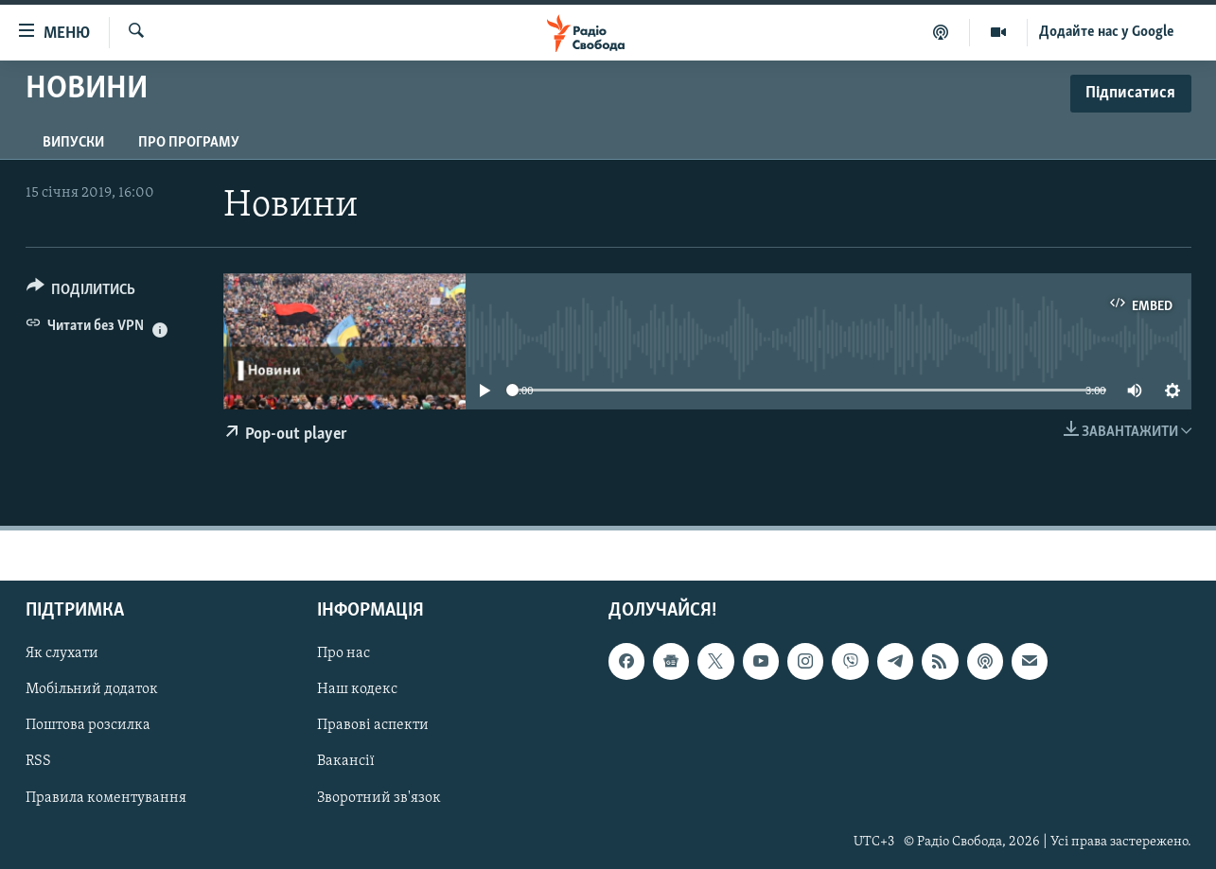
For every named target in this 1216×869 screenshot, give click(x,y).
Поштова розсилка (88, 726)
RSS (38, 762)
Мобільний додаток (92, 690)
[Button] (81, 292)
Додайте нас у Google (1106, 32)
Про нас (343, 653)
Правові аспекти (373, 726)
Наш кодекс (357, 690)
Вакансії (346, 762)
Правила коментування (106, 798)
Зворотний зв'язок (379, 798)
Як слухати (62, 653)
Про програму (188, 142)
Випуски (73, 142)
